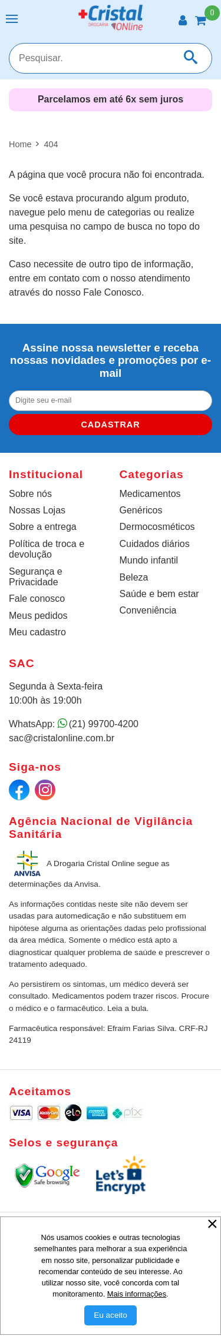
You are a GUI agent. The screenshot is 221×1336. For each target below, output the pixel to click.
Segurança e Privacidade (35, 576)
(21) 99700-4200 (103, 724)
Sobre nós (30, 494)
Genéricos (141, 510)
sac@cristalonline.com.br (61, 738)
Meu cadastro (37, 632)
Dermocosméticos (157, 527)
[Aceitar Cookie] (110, 1315)
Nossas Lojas (37, 510)
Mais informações (136, 1293)
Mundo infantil (149, 560)
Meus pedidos (38, 616)
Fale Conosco (112, 292)
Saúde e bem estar (159, 594)
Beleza (134, 577)
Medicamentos (150, 494)
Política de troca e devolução (46, 549)
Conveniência (148, 610)
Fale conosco (37, 599)
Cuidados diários (155, 544)
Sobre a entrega (43, 527)
